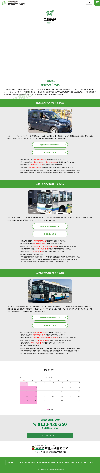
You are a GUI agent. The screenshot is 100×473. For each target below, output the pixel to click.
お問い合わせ (50, 435)
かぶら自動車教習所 (28, 462)
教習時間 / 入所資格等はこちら (50, 145)
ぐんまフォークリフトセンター (68, 462)
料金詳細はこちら (50, 152)
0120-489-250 (52, 424)
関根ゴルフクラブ (89, 462)
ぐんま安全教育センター (47, 462)
